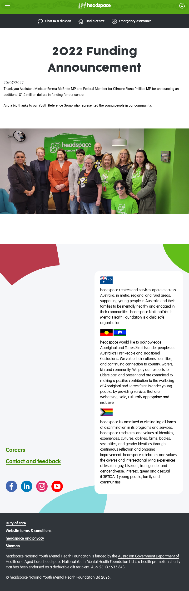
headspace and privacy (25, 539)
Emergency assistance (131, 21)
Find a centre (91, 21)
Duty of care (16, 523)
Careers (15, 450)
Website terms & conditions (28, 531)
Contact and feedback (33, 461)
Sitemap (13, 546)
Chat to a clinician (54, 21)
